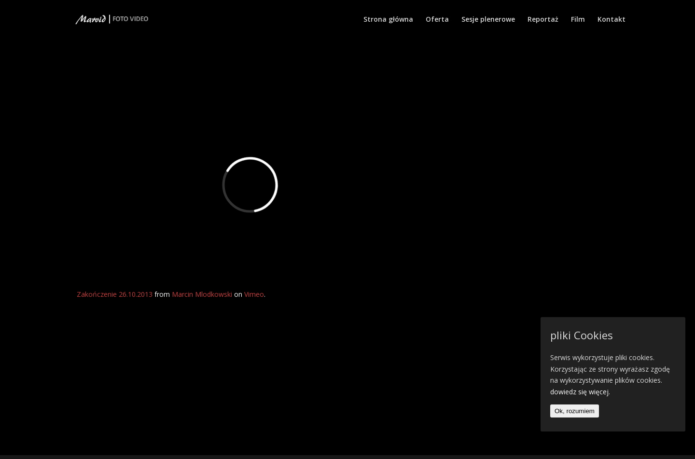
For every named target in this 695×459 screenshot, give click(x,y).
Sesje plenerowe (488, 20)
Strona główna (388, 20)
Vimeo (254, 294)
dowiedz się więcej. (580, 391)
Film (578, 20)
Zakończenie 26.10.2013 (115, 294)
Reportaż (543, 20)
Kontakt (612, 20)
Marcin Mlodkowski (202, 294)
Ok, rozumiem (575, 411)
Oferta (437, 20)
